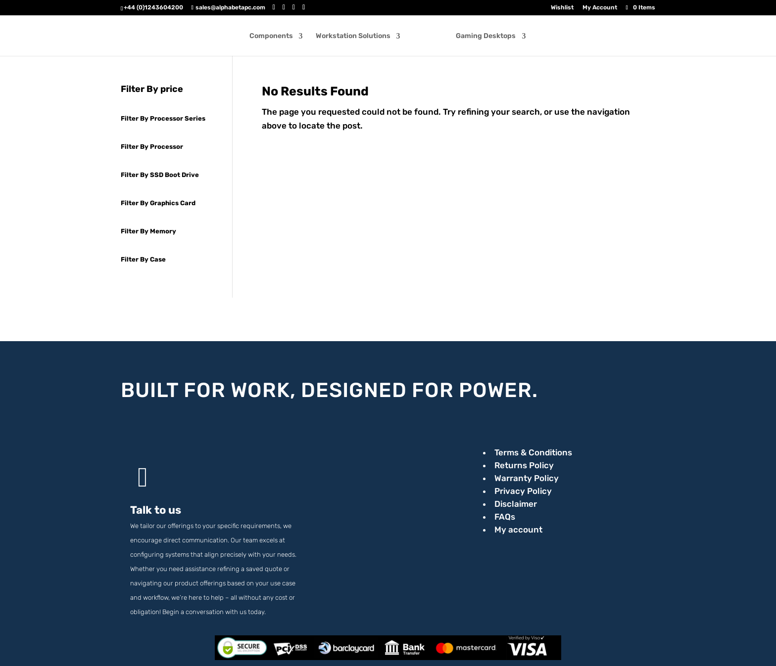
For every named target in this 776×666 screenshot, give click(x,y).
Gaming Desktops (482, 36)
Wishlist (562, 7)
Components (274, 36)
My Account (599, 7)
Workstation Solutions (356, 36)
